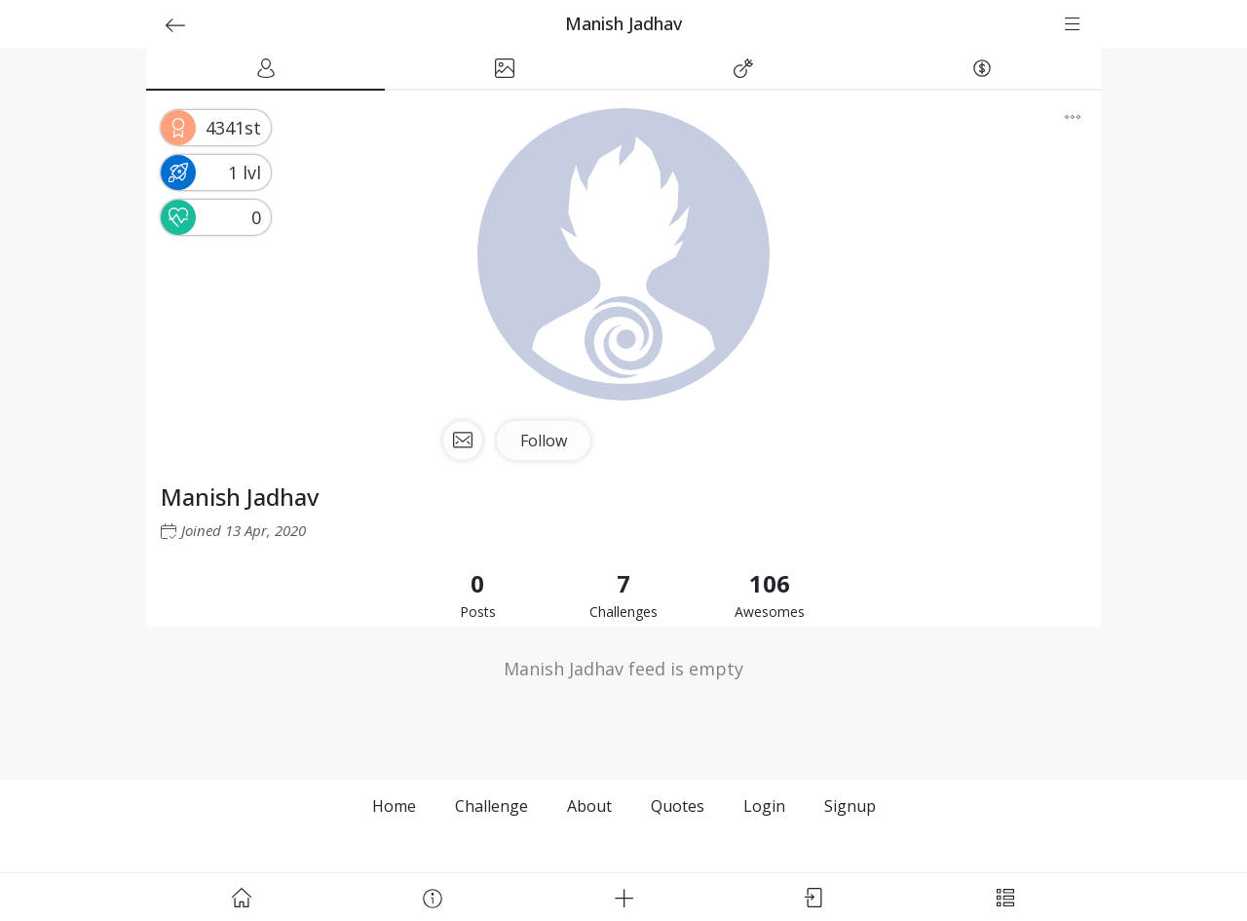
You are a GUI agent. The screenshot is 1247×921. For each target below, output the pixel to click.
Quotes (677, 806)
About (589, 806)
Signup (850, 806)
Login (764, 806)
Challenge (491, 806)
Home (394, 806)
